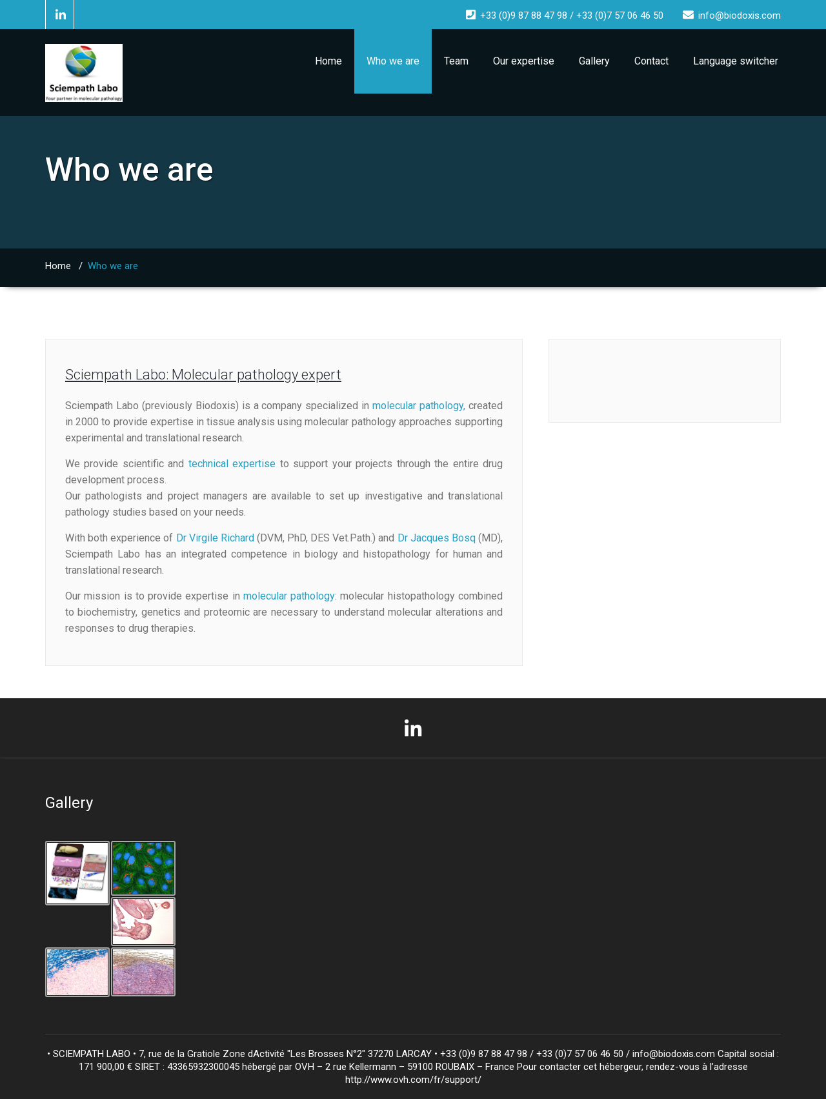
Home (328, 61)
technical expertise (232, 464)
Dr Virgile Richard (215, 538)
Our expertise (523, 61)
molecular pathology (289, 596)
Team (456, 61)
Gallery (594, 61)
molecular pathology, (418, 405)
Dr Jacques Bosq (437, 538)
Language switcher (735, 61)
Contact (651, 61)
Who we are (393, 61)
